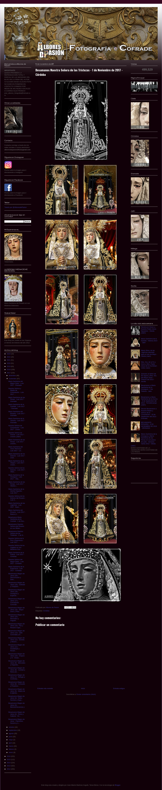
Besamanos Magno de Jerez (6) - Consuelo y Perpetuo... (16, 684)
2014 (9, 763)
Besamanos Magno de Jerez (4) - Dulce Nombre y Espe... (16, 698)
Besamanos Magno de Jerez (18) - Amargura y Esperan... (16, 592)
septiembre (13, 730)
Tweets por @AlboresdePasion (15, 207)
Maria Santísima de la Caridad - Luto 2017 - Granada (16, 406)
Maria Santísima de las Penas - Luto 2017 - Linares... (16, 441)
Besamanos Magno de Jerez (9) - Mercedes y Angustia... (16, 663)
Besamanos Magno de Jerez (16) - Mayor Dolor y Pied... (16, 609)
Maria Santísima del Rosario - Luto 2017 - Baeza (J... (16, 512)
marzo (11, 746)
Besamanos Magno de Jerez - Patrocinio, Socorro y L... (16, 721)
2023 (9, 354)
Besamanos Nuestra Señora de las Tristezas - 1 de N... (16, 533)
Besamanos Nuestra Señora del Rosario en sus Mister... (16, 526)
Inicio (83, 688)
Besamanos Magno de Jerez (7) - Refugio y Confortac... (16, 677)
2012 (9, 769)
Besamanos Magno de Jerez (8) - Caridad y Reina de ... (16, 670)
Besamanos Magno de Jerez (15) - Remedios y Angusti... (16, 618)
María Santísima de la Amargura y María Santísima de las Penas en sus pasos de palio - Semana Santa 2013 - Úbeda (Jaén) (144, 440)
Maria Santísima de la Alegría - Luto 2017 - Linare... (16, 463)
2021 (9, 360)
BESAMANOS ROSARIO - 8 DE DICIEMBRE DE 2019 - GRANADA (149, 425)
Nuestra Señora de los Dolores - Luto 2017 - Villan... (16, 470)
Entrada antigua (119, 688)
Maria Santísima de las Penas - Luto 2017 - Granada (16, 399)
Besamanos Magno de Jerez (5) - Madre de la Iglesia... (16, 691)
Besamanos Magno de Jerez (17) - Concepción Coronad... (16, 601)
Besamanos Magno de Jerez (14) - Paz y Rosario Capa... (16, 626)
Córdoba (46, 611)
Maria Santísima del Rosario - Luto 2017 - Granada (16, 413)
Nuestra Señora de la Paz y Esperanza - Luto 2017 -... (16, 540)
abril (10, 743)
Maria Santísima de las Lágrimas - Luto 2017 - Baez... (16, 505)
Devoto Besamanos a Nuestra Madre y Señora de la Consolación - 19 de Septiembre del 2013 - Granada (149, 413)
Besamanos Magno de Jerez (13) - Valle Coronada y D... (16, 633)
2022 (9, 357)
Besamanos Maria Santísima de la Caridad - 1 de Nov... (16, 519)
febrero (11, 749)
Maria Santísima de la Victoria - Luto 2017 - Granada (16, 420)
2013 (9, 766)
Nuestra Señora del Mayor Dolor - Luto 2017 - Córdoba (16, 561)
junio (11, 737)
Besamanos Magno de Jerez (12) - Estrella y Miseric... (16, 640)
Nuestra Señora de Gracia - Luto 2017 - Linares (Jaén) (16, 435)
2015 (9, 759)
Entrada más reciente (45, 688)
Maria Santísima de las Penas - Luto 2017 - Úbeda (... (16, 484)
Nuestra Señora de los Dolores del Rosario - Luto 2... (16, 498)
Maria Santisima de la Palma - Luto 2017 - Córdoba (16, 554)
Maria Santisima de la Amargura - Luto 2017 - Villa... (16, 477)
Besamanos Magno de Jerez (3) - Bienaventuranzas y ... (16, 706)
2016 (9, 756)
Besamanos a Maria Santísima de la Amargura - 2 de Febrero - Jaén (148, 388)
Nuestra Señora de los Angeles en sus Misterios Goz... (16, 547)
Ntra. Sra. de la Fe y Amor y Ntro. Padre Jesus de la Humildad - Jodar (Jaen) (149, 365)
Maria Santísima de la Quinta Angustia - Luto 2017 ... (16, 491)
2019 (9, 366)
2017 (9, 373)
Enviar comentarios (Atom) (86, 694)
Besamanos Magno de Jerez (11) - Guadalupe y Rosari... (16, 648)
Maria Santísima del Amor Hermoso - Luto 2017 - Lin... (15, 449)
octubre (12, 727)
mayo (11, 740)
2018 (9, 369)
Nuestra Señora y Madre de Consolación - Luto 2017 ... (16, 391)
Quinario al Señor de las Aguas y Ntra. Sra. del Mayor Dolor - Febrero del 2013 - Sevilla (149, 377)
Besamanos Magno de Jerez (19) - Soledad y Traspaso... (16, 584)
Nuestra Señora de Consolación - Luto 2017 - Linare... (16, 427)
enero (11, 752)
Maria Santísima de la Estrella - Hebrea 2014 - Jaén (149, 341)
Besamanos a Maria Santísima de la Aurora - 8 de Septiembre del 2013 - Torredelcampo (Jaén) (149, 401)
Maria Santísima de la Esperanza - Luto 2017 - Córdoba (16, 568)
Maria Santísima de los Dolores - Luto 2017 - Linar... (16, 456)
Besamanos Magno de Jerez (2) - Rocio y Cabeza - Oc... (16, 714)
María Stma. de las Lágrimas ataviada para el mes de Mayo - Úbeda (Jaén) (149, 353)
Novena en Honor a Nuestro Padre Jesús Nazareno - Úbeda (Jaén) (148, 330)
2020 (9, 363)
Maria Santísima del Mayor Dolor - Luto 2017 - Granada (16, 383)
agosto (11, 733)
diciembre (12, 375)
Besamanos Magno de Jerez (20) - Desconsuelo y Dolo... (16, 576)
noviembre (13, 379)
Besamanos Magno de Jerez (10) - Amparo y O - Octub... (16, 656)
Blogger (117, 785)
